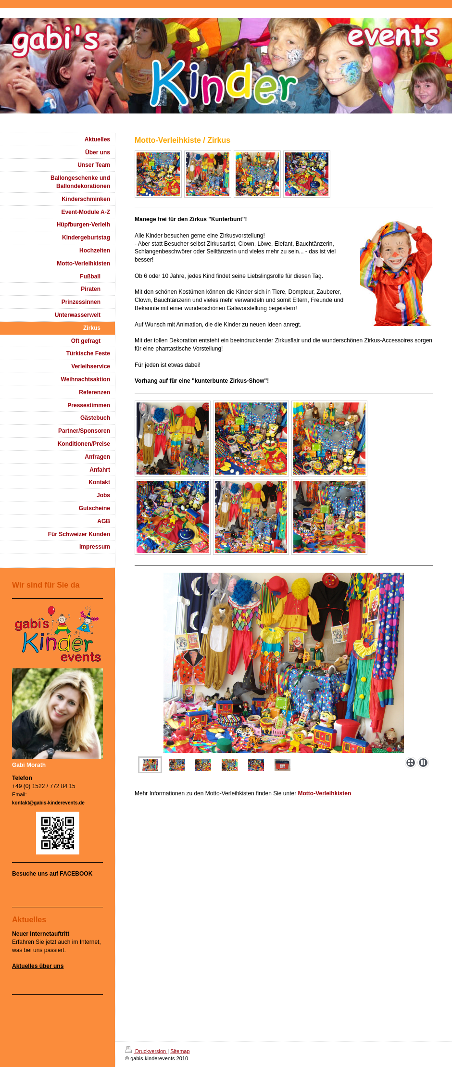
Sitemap (179, 1051)
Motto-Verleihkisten (325, 793)
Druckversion (146, 1051)
